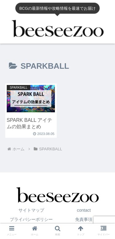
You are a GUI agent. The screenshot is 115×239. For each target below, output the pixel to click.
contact (84, 210)
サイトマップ (31, 210)
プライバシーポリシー (31, 219)
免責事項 (83, 219)
